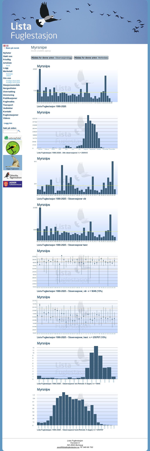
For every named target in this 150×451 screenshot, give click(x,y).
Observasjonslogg (52, 58)
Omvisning (8, 95)
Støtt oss (7, 56)
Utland (8, 76)
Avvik (8, 65)
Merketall (7, 71)
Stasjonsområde (11, 85)
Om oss (7, 78)
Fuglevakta (8, 101)
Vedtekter (8, 108)
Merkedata (91, 58)
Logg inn (8, 123)
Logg (5, 68)
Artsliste (7, 63)
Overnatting (9, 91)
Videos (6, 118)
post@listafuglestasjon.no (68, 447)
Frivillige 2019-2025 (13, 81)
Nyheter (7, 53)
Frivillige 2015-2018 (13, 82)
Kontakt (7, 111)
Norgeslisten (9, 88)
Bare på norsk (11, 48)
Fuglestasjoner (10, 115)
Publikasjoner (10, 98)
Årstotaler (9, 74)
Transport (8, 105)
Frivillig (7, 59)
